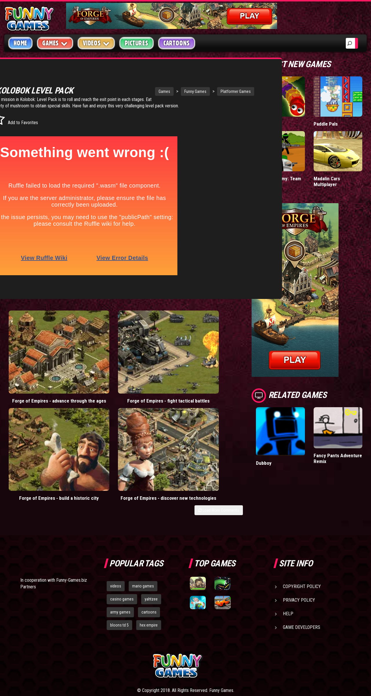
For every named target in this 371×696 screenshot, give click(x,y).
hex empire (149, 580)
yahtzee (151, 554)
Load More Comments (218, 380)
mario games (143, 541)
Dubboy (264, 463)
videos (115, 541)
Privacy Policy (299, 555)
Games (125, 91)
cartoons (149, 567)
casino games (122, 554)
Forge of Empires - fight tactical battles (94, 360)
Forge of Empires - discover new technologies (213, 363)
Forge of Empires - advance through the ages (34, 363)
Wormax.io (267, 124)
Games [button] (55, 43)
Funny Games (156, 91)
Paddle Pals (326, 124)
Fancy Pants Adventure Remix (338, 458)
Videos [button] (96, 43)
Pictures (136, 43)
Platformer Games (196, 91)
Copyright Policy (302, 541)
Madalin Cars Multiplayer (327, 181)
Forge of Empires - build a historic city (154, 360)
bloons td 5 (119, 580)
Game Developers (301, 582)
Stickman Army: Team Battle (278, 181)
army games (120, 567)
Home (20, 43)
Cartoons (176, 43)
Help (288, 569)
